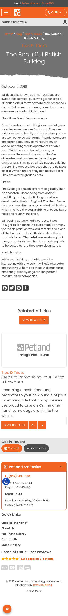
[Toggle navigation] (6, 12)
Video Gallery (11, 545)
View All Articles (34, 320)
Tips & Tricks (33, 34)
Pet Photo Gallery (13, 534)
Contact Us (9, 539)
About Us (7, 528)
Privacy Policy (34, 590)
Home (9, 34)
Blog (19, 34)
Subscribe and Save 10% (38, 3)
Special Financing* (14, 523)
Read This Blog (14, 425)
